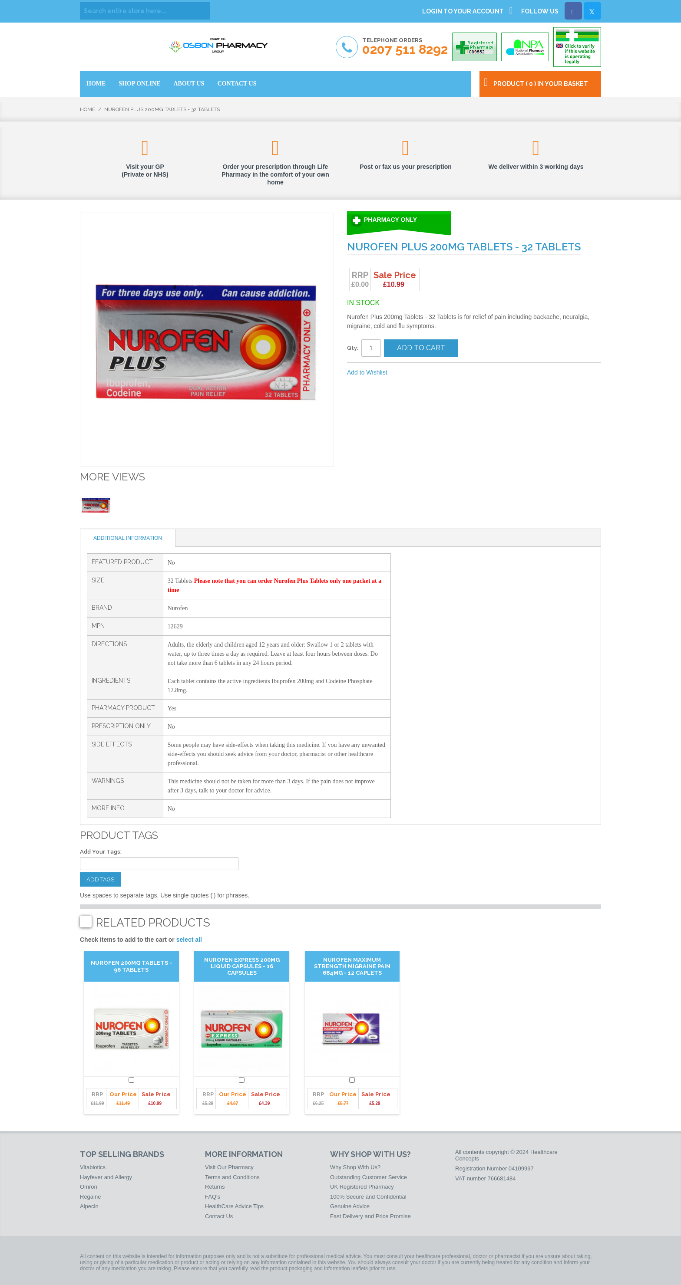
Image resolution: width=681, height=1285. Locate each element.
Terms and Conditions (232, 1177)
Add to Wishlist (367, 372)
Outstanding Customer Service (368, 1177)
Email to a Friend (405, 372)
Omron (88, 1186)
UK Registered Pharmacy (362, 1186)
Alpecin (89, 1206)
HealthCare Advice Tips (234, 1206)
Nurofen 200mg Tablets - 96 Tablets (131, 966)
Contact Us (219, 1216)
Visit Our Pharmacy (229, 1167)
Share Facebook (423, 372)
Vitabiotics (93, 1167)
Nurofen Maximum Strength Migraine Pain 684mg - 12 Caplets (352, 966)
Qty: (352, 348)
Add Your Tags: (101, 851)
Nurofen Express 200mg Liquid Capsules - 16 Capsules (242, 966)
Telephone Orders (405, 46)
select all (189, 939)
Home (87, 109)
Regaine (90, 1196)
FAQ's (212, 1196)
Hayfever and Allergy (106, 1177)
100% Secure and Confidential (368, 1196)
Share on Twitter (440, 372)
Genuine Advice (350, 1206)
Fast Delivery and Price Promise (370, 1216)
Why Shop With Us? (355, 1167)
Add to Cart (421, 348)
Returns (215, 1186)
